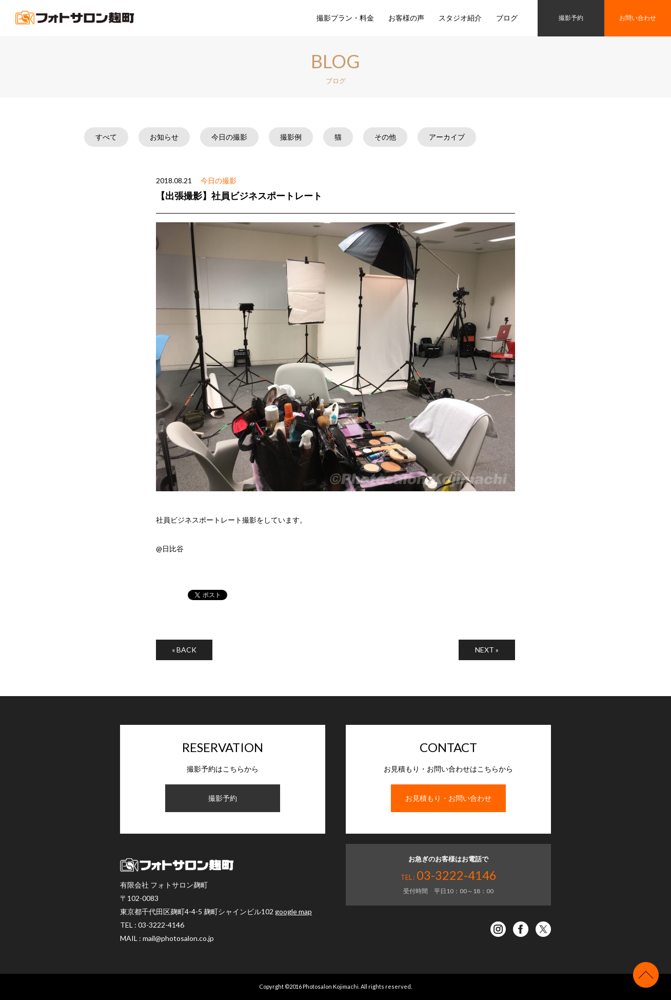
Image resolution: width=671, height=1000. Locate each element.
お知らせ (164, 136)
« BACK (184, 649)
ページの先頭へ (646, 975)
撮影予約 (571, 18)
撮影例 (291, 136)
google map (293, 911)
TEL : (449, 877)
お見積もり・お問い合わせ (448, 798)
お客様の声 (406, 17)
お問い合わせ (637, 18)
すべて (106, 136)
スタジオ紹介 (460, 17)
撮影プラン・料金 (345, 17)
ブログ (507, 17)
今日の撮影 (229, 136)
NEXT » (487, 649)
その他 (385, 136)
